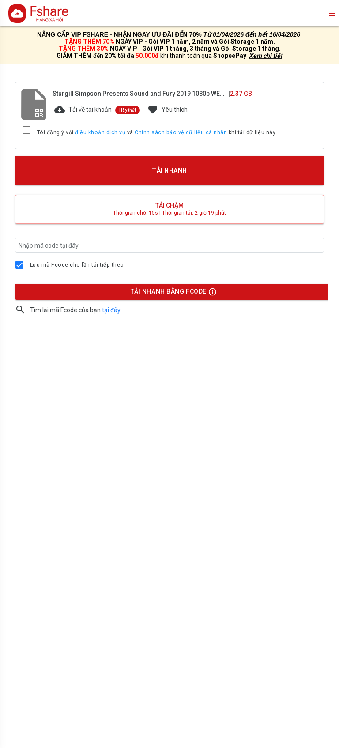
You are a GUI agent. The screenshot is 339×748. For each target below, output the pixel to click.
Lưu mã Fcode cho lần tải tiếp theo (77, 265)
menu (331, 13)
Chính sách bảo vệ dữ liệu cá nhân (181, 132)
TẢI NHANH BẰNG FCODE (170, 293)
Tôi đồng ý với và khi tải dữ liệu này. (157, 133)
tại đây (111, 310)
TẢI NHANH (169, 170)
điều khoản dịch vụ (100, 132)
